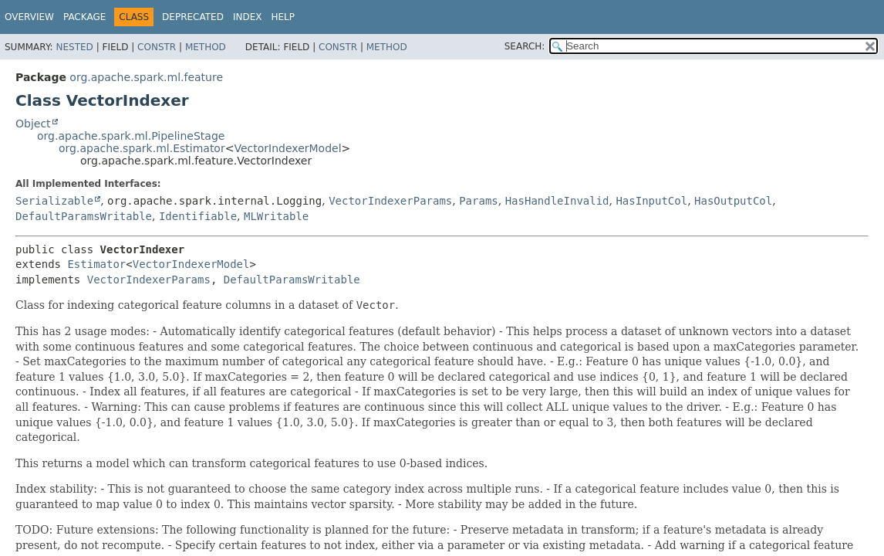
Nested (74, 47)
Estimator (96, 264)
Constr (156, 47)
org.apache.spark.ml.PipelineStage (130, 136)
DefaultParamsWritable (83, 216)
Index (247, 17)
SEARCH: (524, 46)
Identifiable (198, 216)
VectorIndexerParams (390, 201)
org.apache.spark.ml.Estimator (142, 148)
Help (283, 17)
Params (478, 201)
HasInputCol (651, 201)
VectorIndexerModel (287, 148)
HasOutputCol (733, 201)
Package (84, 17)
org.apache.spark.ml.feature (146, 77)
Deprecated (193, 17)
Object (33, 123)
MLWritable (276, 216)
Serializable (54, 201)
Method (205, 47)
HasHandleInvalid (557, 201)
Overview (29, 17)
